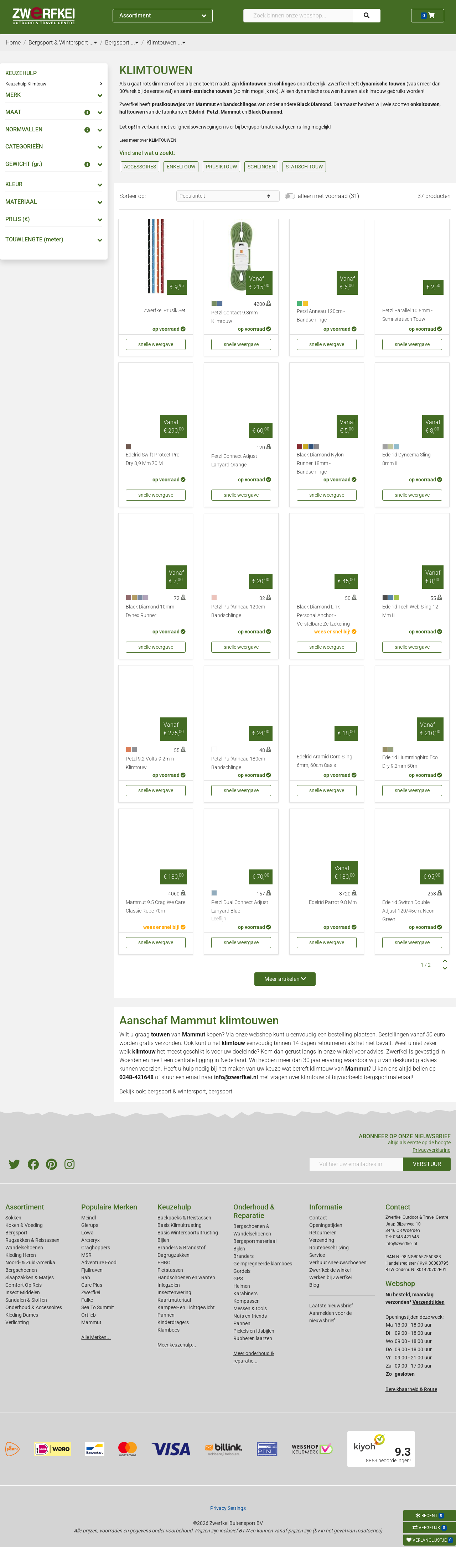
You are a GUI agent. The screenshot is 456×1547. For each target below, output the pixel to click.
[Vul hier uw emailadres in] (356, 1164)
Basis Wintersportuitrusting (187, 1232)
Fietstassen (170, 1270)
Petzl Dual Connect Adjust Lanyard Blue (241, 911)
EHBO (164, 1262)
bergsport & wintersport (176, 1091)
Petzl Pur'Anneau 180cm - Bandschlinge (239, 763)
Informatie (325, 1207)
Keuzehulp (174, 1207)
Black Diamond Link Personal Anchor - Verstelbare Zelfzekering (323, 615)
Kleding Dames (21, 1315)
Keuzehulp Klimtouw (25, 84)
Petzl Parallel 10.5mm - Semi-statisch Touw (407, 315)
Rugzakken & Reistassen (32, 1240)
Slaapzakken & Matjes (29, 1277)
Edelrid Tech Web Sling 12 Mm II (410, 611)
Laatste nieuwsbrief (331, 1305)
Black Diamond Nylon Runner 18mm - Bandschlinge (320, 463)
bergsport (220, 1091)
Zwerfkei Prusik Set (165, 311)
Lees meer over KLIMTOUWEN (147, 140)
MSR (86, 1255)
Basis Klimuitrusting (179, 1225)
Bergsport (16, 1232)
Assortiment (162, 15)
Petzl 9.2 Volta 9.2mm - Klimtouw (151, 763)
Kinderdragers (173, 1322)
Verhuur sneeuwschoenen (338, 1262)
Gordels (241, 1271)
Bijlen (163, 1240)
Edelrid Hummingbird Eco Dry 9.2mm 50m (410, 761)
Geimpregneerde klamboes (262, 1263)
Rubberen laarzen (252, 1338)
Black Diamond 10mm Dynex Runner (150, 611)
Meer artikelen (285, 979)
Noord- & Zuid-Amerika (30, 1262)
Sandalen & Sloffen (26, 1300)
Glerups (89, 1225)
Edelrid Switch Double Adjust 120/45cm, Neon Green (408, 911)
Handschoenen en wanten (186, 1277)
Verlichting (17, 1322)
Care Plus (91, 1285)
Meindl (88, 1218)
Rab (85, 1277)
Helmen (241, 1286)
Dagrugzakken (173, 1255)
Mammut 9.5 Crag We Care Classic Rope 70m (155, 906)
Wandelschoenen (24, 1247)
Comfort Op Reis (23, 1285)
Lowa (87, 1232)
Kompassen (246, 1301)
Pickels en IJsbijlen (253, 1331)
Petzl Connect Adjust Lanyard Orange (234, 460)
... (93, 42)
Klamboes (168, 1330)
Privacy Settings (228, 1508)
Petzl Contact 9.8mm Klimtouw (234, 317)
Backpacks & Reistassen (184, 1218)
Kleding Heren (20, 1255)
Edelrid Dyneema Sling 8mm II (406, 459)
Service (317, 1255)
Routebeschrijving (329, 1247)
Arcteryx (90, 1240)
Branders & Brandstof (181, 1247)
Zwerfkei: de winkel (330, 1270)
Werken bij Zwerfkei (330, 1277)
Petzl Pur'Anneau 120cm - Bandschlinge (239, 611)
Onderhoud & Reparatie (254, 1211)
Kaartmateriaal (174, 1300)
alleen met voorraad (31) (328, 196)
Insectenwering (174, 1292)
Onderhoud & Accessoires (33, 1307)
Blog (314, 1285)
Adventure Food (98, 1262)
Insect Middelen (22, 1292)
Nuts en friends (250, 1316)
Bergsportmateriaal (254, 1241)
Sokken (13, 1218)
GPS (238, 1278)
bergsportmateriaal (388, 1077)
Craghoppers (95, 1247)
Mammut (193, 1034)
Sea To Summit (97, 1307)
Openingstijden (325, 1225)
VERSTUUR (427, 1164)
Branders (243, 1256)
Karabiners (245, 1293)
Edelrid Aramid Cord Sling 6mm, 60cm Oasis (324, 761)
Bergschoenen (21, 1270)
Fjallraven (92, 1270)
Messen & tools (250, 1308)
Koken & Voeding (24, 1225)
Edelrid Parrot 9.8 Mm (333, 902)
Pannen (241, 1323)
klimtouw (321, 1068)
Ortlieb (88, 1315)
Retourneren (323, 1232)
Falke (87, 1300)
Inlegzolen (168, 1285)
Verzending (321, 1240)
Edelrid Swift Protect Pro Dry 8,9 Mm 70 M (153, 459)
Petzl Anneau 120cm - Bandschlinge (321, 315)
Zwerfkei (90, 1292)
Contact (318, 1218)
